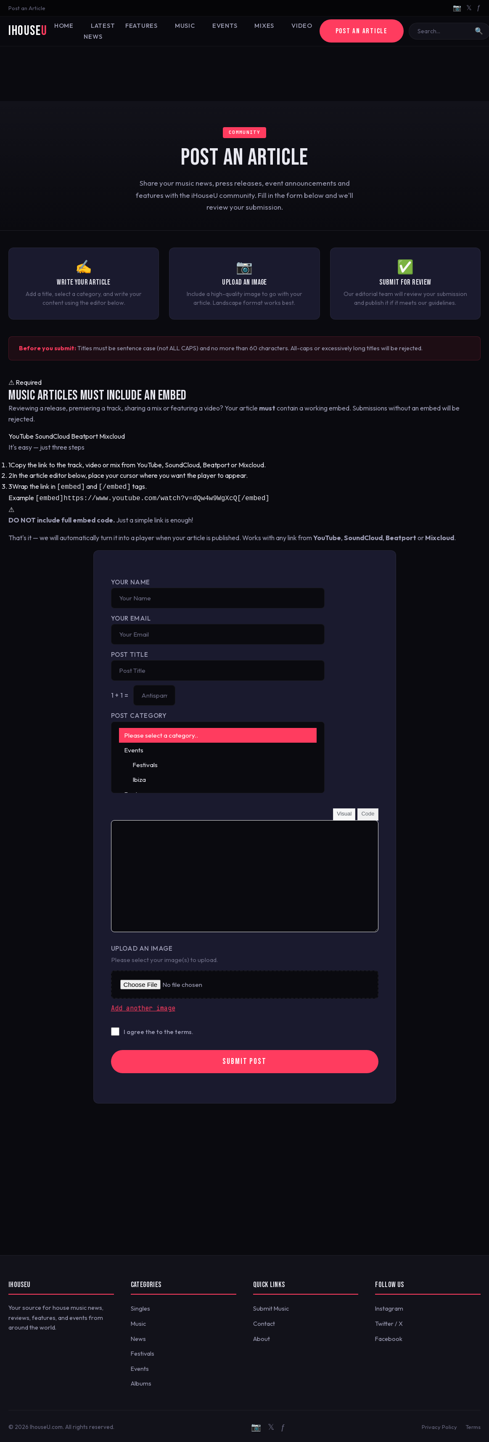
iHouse (27, 31)
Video (298, 25)
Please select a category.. (218, 733)
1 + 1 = (120, 694)
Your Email (131, 617)
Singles (140, 1307)
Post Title (129, 653)
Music (183, 25)
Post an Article (26, 8)
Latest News (98, 31)
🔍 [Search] (477, 31)
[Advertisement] (245, 74)
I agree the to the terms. (158, 1030)
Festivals (218, 763)
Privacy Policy (439, 1425)
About (261, 1337)
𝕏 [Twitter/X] (469, 7)
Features (140, 25)
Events (222, 25)
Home (63, 25)
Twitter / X (389, 1322)
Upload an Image (142, 947)
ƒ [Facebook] (479, 7)
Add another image (143, 1006)
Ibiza (218, 777)
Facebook (388, 1337)
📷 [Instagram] (457, 7)
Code (367, 812)
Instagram (389, 1307)
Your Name (130, 580)
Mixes (262, 25)
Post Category (139, 714)
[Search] (442, 31)
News (138, 1337)
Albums (141, 1382)
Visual (344, 812)
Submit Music (271, 1307)
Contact (264, 1322)
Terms (473, 1425)
